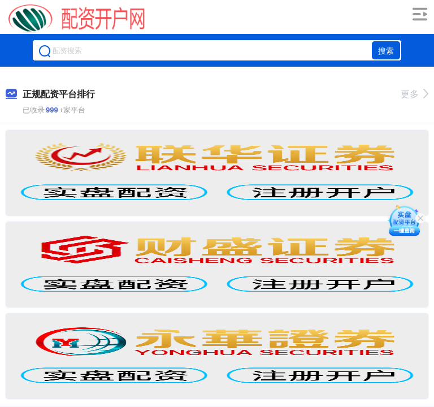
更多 (414, 94)
